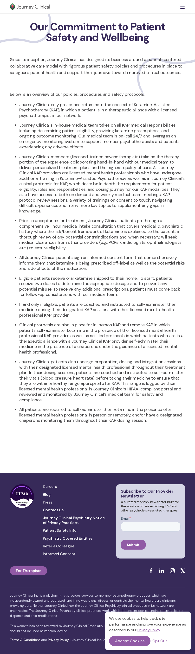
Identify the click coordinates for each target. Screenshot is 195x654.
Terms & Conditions (25, 640)
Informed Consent (59, 554)
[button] (182, 7)
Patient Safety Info (60, 530)
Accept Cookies (129, 640)
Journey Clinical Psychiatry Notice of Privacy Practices (74, 520)
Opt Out (159, 641)
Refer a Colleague (58, 546)
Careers (50, 486)
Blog (47, 494)
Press (47, 502)
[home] (30, 7)
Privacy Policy (148, 630)
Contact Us (53, 510)
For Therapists (28, 570)
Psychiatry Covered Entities (68, 538)
